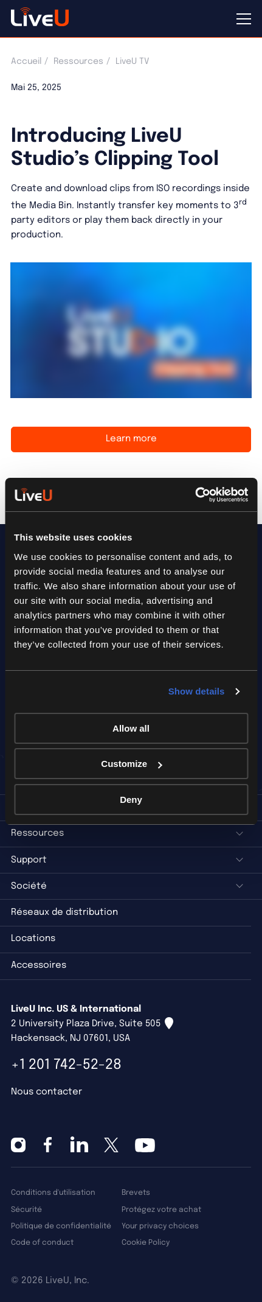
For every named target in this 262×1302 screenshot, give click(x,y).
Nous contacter (46, 1092)
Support (29, 860)
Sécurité (26, 1210)
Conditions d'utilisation (53, 1193)
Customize (131, 763)
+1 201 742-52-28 (66, 1065)
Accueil (26, 61)
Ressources (78, 61)
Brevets (136, 1193)
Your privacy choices (160, 1226)
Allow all (131, 728)
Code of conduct (42, 1243)
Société (29, 886)
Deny (131, 799)
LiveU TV (132, 61)
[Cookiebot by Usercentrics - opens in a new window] (195, 495)
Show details (196, 691)
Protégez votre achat (161, 1210)
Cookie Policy (146, 1243)
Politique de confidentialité (61, 1226)
